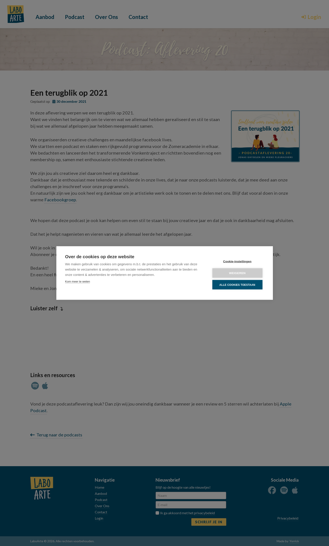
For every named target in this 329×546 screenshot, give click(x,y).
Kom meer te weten (77, 281)
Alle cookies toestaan (237, 284)
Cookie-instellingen (237, 261)
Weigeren (237, 273)
